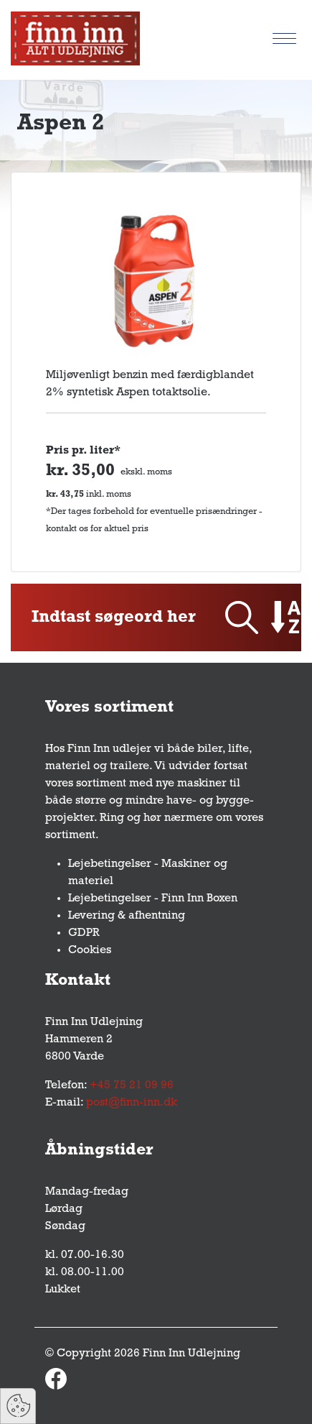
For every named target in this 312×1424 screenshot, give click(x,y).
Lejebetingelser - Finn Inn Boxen (152, 898)
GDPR (84, 933)
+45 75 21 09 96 (132, 1085)
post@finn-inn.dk (131, 1102)
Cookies (89, 950)
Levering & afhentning (126, 916)
